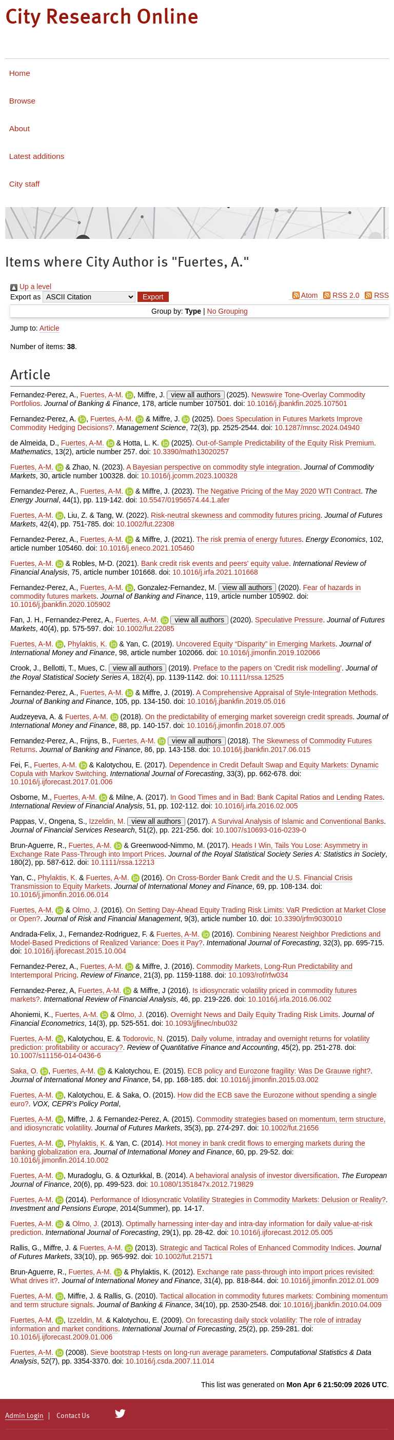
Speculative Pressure (289, 620)
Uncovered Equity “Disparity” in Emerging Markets (255, 644)
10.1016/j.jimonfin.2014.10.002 (59, 1160)
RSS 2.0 (339, 295)
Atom (303, 295)
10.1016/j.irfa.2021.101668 (215, 572)
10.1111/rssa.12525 (252, 677)
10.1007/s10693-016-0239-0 (260, 830)
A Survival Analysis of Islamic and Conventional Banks (297, 821)
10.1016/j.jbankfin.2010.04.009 (332, 1305)
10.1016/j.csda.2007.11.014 (170, 1361)
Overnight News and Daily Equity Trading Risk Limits (254, 1014)
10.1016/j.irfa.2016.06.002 (289, 999)
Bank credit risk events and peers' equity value (215, 563)
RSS (375, 295)
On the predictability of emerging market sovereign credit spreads (249, 717)
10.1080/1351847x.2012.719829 (201, 1184)
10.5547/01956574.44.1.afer (184, 500)
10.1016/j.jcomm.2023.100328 (189, 476)
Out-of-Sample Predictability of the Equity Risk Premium (285, 443)
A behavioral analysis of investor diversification (263, 1175)
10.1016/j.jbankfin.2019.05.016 (236, 701)
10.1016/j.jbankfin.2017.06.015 (261, 749)
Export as (25, 297)
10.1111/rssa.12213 (122, 862)
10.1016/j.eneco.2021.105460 (147, 548)
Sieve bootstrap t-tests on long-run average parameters (178, 1352)
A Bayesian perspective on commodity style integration (213, 467)
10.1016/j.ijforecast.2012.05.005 (282, 1232)
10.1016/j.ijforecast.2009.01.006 (61, 1337)
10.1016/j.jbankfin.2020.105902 (60, 604)
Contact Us (73, 1415)
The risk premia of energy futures (249, 539)
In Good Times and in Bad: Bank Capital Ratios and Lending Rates (276, 797)
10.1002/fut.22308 (145, 524)
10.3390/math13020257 (191, 452)
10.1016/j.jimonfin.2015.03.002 (269, 1080)
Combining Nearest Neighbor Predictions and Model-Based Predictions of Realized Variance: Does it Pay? (195, 938)
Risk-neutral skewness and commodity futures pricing (236, 515)
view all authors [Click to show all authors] (196, 395)
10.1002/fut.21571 (184, 1256)
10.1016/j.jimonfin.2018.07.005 (236, 725)
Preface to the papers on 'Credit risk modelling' (267, 668)
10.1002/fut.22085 (145, 628)
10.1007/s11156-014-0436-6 (55, 1055)
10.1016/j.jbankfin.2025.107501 (297, 403)
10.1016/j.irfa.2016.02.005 (256, 806)
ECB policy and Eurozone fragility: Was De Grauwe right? (279, 1071)
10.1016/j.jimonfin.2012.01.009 (330, 1280)
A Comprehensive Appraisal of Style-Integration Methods (286, 692)
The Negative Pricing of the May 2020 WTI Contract (278, 491)
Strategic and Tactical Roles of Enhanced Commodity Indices (256, 1248)
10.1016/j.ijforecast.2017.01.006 (61, 782)
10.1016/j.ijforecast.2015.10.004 (75, 951)
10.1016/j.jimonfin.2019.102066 (270, 652)
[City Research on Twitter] (120, 1414)
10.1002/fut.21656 (290, 1128)
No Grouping (227, 311)
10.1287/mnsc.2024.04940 (317, 427)
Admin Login (24, 1415)
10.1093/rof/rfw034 (258, 975)
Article (50, 328)
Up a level (30, 286)
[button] (152, 297)
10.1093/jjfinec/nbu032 (201, 1023)
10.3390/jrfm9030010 (308, 919)
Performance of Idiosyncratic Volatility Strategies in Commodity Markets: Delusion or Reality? (238, 1199)
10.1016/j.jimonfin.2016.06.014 (59, 894)
